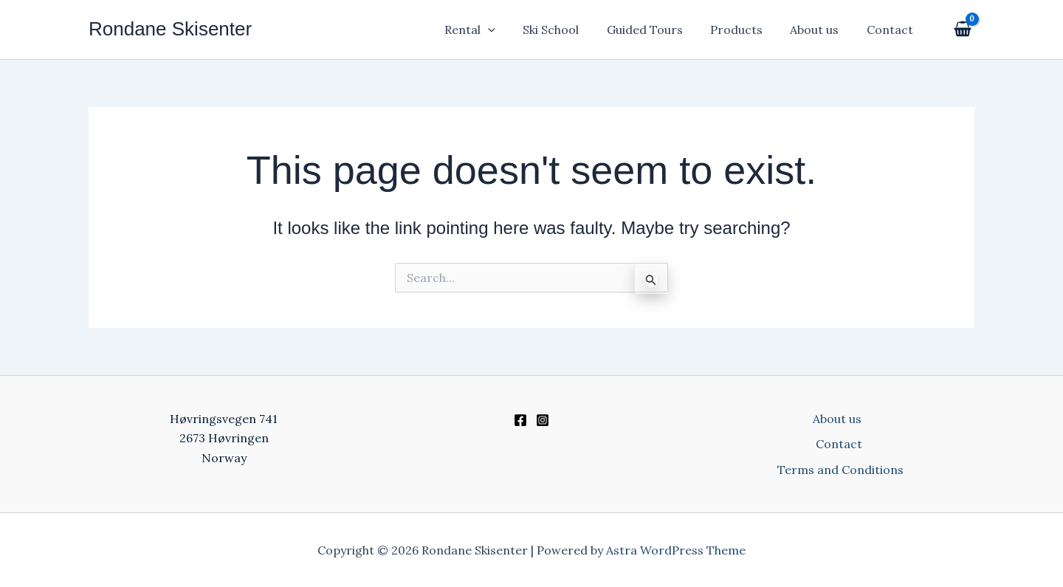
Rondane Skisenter (170, 29)
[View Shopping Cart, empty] (960, 30)
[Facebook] (520, 420)
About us (820, 29)
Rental (492, 29)
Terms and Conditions (842, 469)
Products (746, 29)
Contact (891, 29)
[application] (510, 29)
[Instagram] (542, 420)
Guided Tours (658, 29)
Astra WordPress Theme (676, 550)
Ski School (568, 29)
